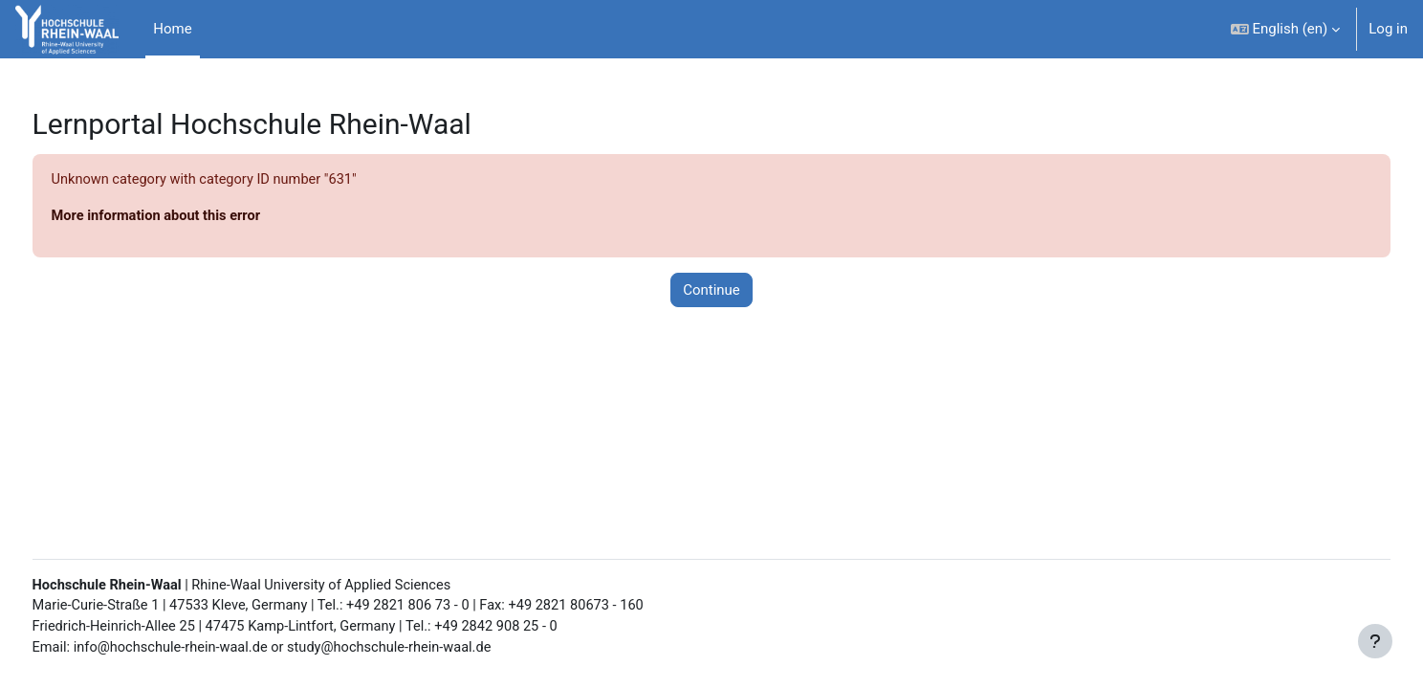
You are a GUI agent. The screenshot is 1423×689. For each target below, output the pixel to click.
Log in (1388, 28)
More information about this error (194, 217)
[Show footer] (1375, 641)
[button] (1285, 29)
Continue (711, 291)
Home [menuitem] (172, 28)
